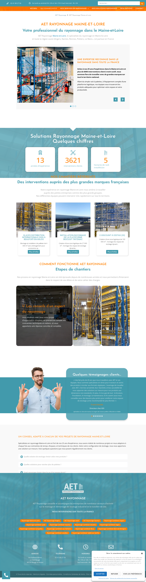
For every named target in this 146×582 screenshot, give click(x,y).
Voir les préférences (132, 574)
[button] (142, 553)
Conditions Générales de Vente (74, 579)
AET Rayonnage (60, 20)
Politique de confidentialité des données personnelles (123, 578)
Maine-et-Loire (59, 40)
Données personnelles (54, 579)
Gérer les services (99, 568)
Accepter (100, 574)
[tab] (44, 320)
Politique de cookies (104, 578)
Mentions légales (39, 579)
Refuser (114, 574)
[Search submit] (142, 3)
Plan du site (90, 579)
